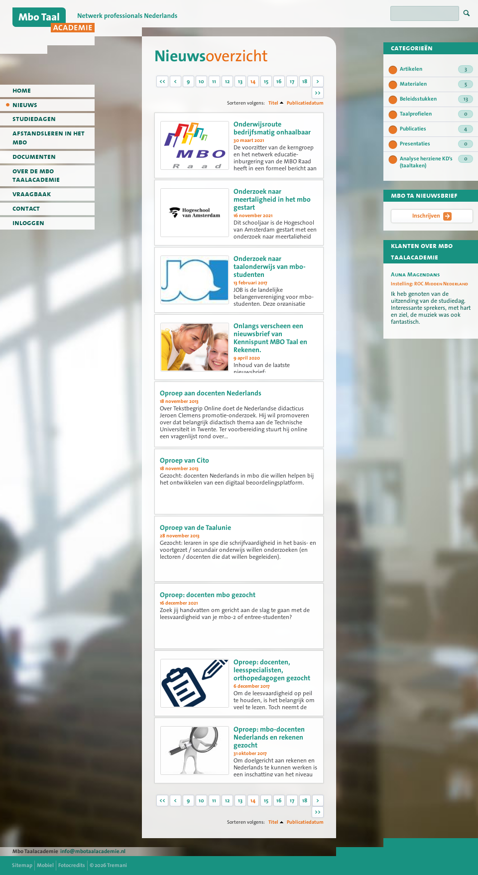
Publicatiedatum (305, 103)
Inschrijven (432, 216)
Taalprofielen (436, 114)
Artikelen (436, 69)
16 (278, 81)
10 (201, 81)
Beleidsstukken (436, 99)
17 (292, 81)
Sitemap (22, 865)
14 (252, 81)
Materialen (436, 84)
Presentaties (436, 144)
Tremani (117, 865)
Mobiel (45, 865)
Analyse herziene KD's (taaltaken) (436, 162)
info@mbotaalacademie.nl (92, 851)
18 (304, 81)
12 (227, 81)
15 (266, 81)
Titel (273, 103)
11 (214, 81)
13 (240, 81)
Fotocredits (71, 865)
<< (162, 81)
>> (318, 93)
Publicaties (436, 129)
